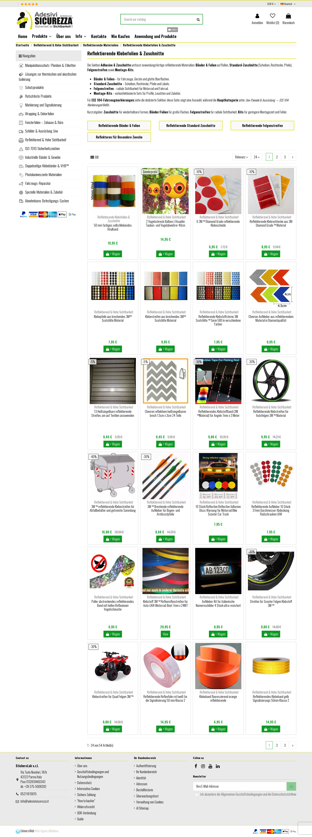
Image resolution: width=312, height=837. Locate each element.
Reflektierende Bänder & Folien (119, 125)
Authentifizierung (146, 765)
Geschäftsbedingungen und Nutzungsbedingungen (93, 774)
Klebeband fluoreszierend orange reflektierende (218, 698)
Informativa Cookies (88, 788)
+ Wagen (112, 253)
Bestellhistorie (144, 789)
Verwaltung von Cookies (150, 802)
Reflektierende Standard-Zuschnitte (190, 125)
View (165, 634)
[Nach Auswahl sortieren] (241, 157)
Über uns (82, 765)
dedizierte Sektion (155, 100)
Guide (80, 819)
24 (257, 157)
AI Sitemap (142, 808)
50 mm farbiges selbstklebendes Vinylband (113, 227)
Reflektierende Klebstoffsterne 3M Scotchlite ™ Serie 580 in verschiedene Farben (218, 320)
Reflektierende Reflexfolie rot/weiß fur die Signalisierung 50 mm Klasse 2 (165, 698)
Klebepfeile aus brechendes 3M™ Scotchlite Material (113, 318)
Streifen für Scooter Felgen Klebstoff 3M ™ (271, 603)
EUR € (271, 4)
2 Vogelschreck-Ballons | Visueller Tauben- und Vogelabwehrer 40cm (165, 223)
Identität (141, 778)
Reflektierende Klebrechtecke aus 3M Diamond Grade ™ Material (271, 223)
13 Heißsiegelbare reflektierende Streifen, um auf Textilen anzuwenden (112, 413)
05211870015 (28, 793)
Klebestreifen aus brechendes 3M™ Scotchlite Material (165, 318)
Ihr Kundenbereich (146, 771)
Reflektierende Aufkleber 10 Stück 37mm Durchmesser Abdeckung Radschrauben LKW (271, 510)
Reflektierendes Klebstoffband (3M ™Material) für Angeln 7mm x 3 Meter (218, 413)
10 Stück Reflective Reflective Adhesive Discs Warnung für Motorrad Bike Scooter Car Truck (218, 510)
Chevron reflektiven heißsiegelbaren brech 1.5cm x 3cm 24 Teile (165, 413)
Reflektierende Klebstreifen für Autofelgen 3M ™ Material (271, 413)
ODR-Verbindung (86, 813)
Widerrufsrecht (86, 806)
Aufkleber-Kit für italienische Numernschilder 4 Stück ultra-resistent (218, 603)
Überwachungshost (147, 796)
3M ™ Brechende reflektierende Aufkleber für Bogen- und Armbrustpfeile (165, 510)
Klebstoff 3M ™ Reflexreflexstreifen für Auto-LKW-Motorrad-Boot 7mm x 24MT (165, 603)
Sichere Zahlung (86, 794)
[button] (42, 36)
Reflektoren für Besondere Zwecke (119, 137)
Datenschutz (84, 782)
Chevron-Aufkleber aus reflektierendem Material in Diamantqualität (271, 318)
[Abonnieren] (291, 786)
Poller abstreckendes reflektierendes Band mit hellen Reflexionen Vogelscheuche (113, 605)
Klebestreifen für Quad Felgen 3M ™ (112, 696)
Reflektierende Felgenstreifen (262, 125)
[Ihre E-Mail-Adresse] (240, 786)
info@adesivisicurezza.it (34, 801)
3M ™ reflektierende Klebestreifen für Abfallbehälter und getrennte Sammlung (113, 508)
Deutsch (288, 4)
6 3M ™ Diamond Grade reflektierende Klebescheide (218, 223)
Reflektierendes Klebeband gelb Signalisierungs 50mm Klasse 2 (271, 698)
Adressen (141, 783)
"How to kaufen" (86, 800)
